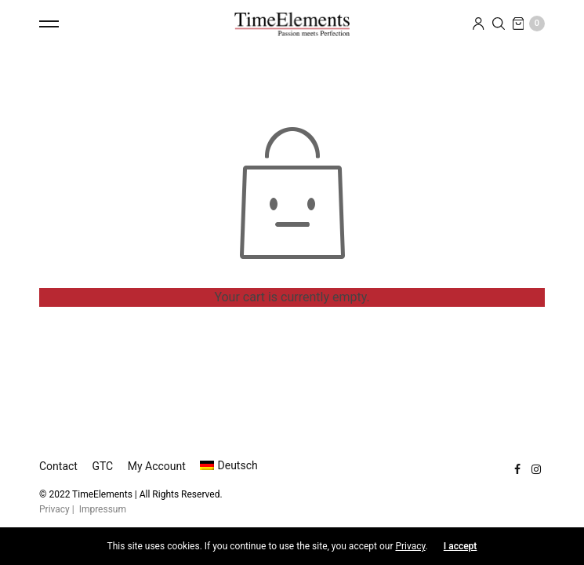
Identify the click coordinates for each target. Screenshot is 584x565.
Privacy (54, 509)
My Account (157, 466)
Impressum (102, 509)
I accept (460, 546)
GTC (102, 466)
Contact (58, 466)
